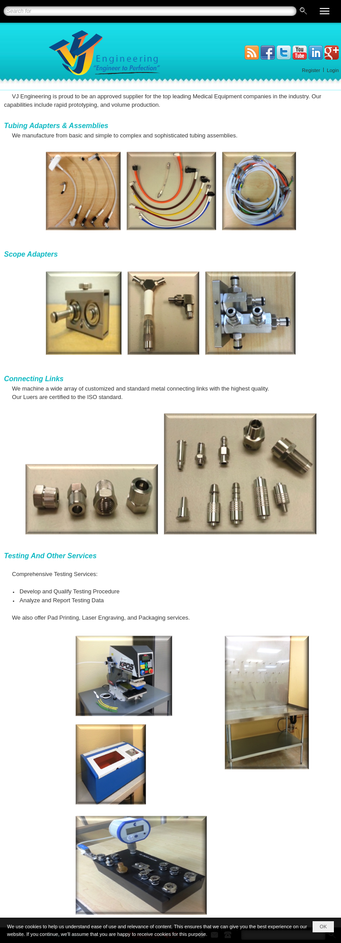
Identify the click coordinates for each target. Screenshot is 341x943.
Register (311, 70)
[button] (324, 11)
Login (333, 70)
